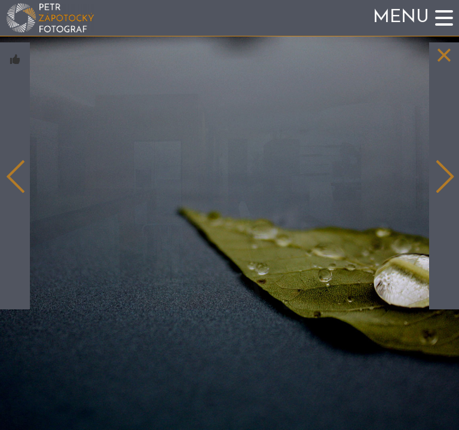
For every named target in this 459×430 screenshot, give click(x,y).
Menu (401, 17)
